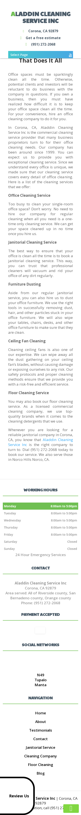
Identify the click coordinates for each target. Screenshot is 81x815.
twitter (40, 660)
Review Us (15, 796)
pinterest (48, 660)
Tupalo (41, 679)
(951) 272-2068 (39, 44)
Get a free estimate (39, 38)
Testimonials (40, 730)
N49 (40, 674)
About (40, 721)
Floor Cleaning (40, 764)
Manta (40, 684)
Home (40, 712)
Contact (40, 738)
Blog (41, 773)
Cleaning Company (40, 755)
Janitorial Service (40, 747)
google (31, 660)
